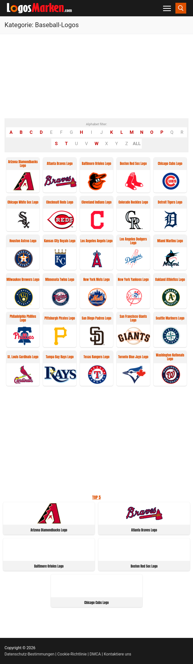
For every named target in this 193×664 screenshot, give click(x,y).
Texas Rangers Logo (96, 357)
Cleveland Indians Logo (96, 202)
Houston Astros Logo (23, 241)
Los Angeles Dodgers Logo (133, 241)
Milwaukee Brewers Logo (23, 280)
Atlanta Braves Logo (60, 164)
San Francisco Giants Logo (133, 319)
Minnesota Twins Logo (59, 280)
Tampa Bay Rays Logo (60, 357)
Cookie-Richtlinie (72, 654)
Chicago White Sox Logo (23, 202)
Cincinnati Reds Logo (59, 202)
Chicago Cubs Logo (170, 164)
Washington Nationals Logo (170, 357)
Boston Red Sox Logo (133, 164)
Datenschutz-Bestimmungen (29, 654)
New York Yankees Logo (133, 280)
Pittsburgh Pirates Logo (59, 318)
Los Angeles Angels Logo (96, 241)
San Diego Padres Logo (96, 318)
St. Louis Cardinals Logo (23, 357)
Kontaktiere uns (117, 654)
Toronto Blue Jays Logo (133, 357)
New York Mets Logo (96, 280)
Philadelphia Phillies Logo (23, 319)
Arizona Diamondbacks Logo (23, 164)
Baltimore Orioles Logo (96, 164)
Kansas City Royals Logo (59, 241)
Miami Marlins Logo (170, 241)
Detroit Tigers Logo (170, 202)
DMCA (95, 654)
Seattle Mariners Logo (170, 318)
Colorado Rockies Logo (133, 202)
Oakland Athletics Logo (170, 280)
